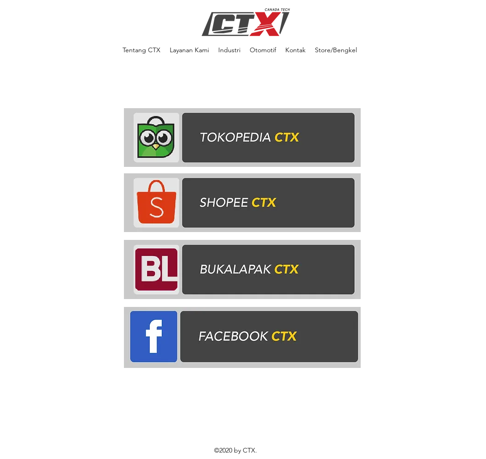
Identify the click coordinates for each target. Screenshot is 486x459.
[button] (229, 50)
